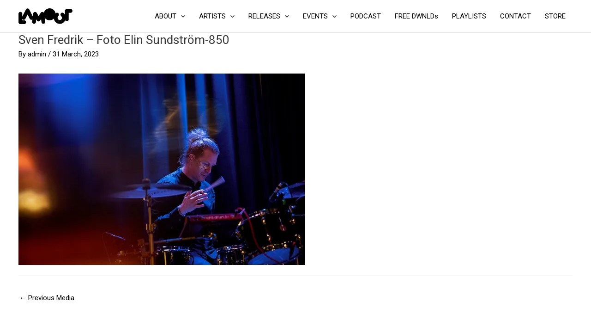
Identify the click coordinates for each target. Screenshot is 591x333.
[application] (180, 16)
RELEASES (268, 16)
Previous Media (46, 298)
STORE (555, 16)
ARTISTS (217, 16)
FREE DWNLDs (416, 16)
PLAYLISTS (469, 16)
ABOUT (170, 16)
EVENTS (320, 16)
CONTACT (515, 16)
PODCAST (365, 16)
